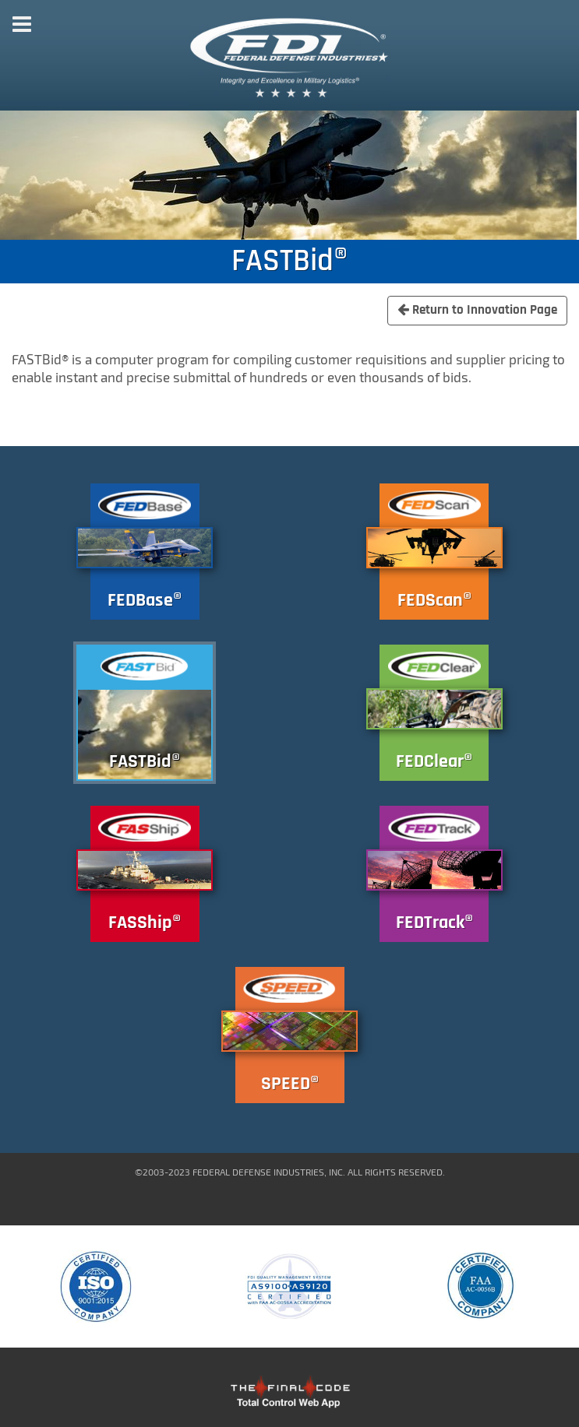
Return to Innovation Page (477, 309)
